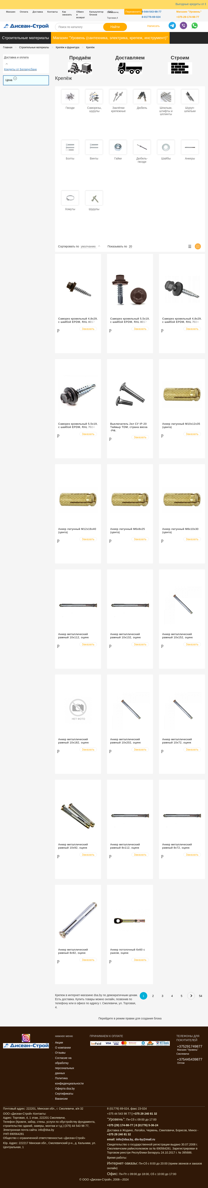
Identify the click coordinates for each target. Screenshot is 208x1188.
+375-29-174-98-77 (187, 16)
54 (200, 996)
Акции (59, 1042)
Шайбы (166, 158)
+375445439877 (189, 1059)
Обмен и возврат (80, 15)
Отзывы (60, 1052)
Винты (94, 158)
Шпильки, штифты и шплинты (166, 111)
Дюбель (142, 107)
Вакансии (61, 1098)
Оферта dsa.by (65, 1088)
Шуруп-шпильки (190, 109)
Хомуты (70, 209)
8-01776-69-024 (151, 16)
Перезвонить (133, 11)
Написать (153, 26)
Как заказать (67, 13)
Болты (70, 158)
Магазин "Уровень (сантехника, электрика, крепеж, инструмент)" (110, 38)
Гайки (118, 158)
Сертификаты (64, 1093)
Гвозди (70, 107)
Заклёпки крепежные (118, 109)
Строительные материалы (25, 38)
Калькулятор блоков (96, 13)
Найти (115, 27)
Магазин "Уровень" (189, 11)
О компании (63, 1047)
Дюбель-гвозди (141, 160)
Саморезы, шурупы (94, 109)
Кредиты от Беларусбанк (20, 69)
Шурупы (94, 209)
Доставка (37, 12)
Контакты (52, 12)
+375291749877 (189, 1046)
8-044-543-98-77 (151, 11)
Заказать (88, 328)
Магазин (10, 12)
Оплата (24, 12)
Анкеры (190, 158)
